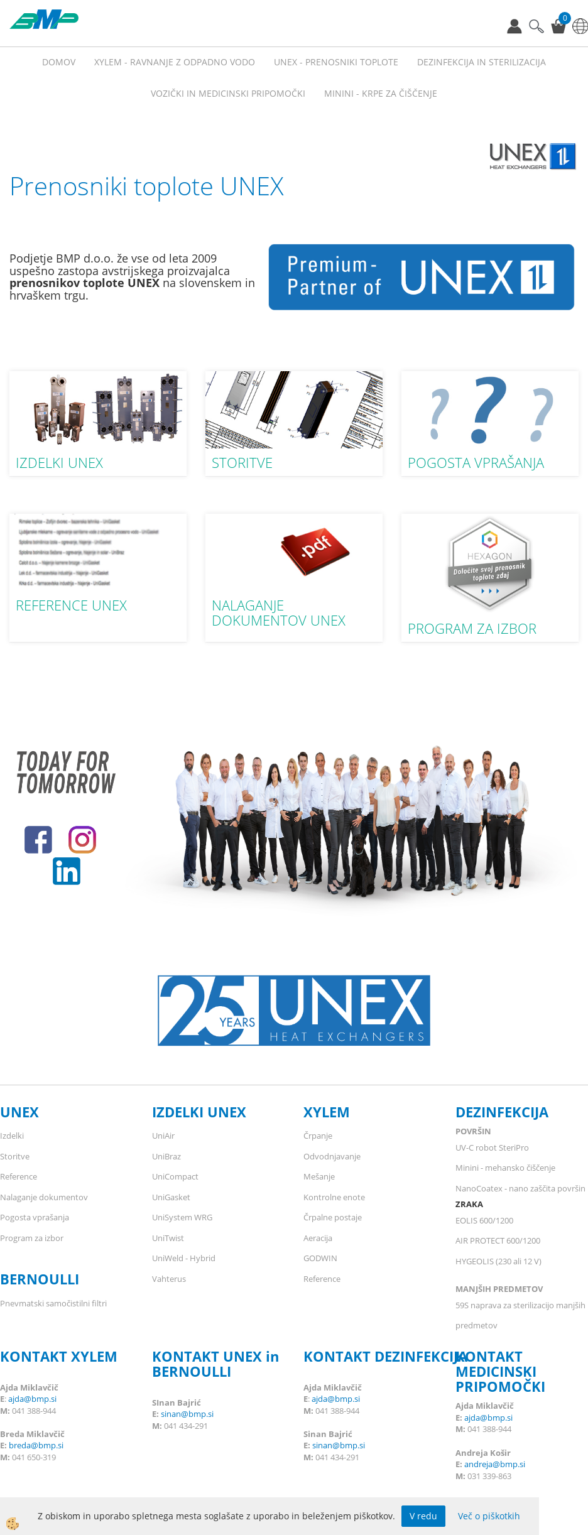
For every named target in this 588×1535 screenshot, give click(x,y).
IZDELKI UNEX (59, 462)
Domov (58, 62)
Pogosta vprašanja (34, 1217)
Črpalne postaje (332, 1217)
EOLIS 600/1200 (484, 1220)
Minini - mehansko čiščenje (505, 1167)
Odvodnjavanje (332, 1156)
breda (20, 1445)
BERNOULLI (39, 1278)
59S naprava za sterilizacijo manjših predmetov (520, 1315)
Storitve (15, 1156)
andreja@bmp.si (494, 1464)
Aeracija (317, 1238)
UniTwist (168, 1238)
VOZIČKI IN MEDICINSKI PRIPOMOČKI (228, 93)
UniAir (163, 1135)
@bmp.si (47, 1445)
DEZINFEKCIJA (501, 1111)
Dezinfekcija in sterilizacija (481, 62)
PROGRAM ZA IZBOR (472, 628)
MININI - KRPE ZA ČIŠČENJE (380, 93)
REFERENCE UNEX (71, 604)
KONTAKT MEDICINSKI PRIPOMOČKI (500, 1371)
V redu (423, 1516)
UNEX (19, 1111)
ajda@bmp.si (32, 1398)
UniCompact (175, 1176)
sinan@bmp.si (187, 1413)
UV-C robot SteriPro (492, 1147)
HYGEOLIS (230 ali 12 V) (498, 1261)
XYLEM (326, 1111)
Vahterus (169, 1278)
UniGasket (171, 1197)
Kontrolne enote (334, 1197)
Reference (18, 1176)
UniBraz (166, 1156)
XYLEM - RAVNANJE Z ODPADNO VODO (174, 62)
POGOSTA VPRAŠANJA (476, 462)
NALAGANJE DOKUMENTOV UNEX (279, 612)
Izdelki (12, 1135)
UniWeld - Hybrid (183, 1258)
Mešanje (319, 1176)
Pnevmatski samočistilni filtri (53, 1303)
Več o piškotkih (489, 1516)
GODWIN (320, 1258)
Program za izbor (31, 1238)
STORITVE (242, 462)
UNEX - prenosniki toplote (336, 62)
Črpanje (317, 1135)
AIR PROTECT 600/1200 (497, 1240)
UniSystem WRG (182, 1217)
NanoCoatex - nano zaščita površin (520, 1188)
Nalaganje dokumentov (44, 1197)
